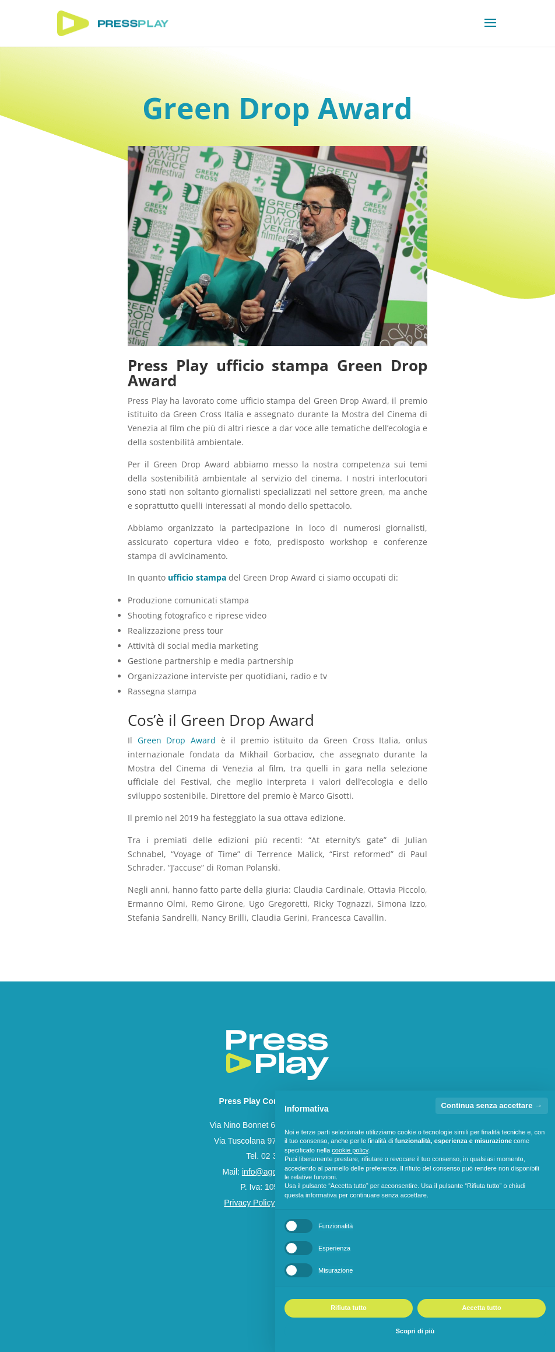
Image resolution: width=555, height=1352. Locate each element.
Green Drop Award (177, 740)
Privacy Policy (249, 1202)
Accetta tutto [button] (481, 1307)
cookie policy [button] (350, 1150)
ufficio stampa (198, 577)
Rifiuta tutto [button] (349, 1307)
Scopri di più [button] (415, 1330)
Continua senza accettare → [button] (491, 1105)
